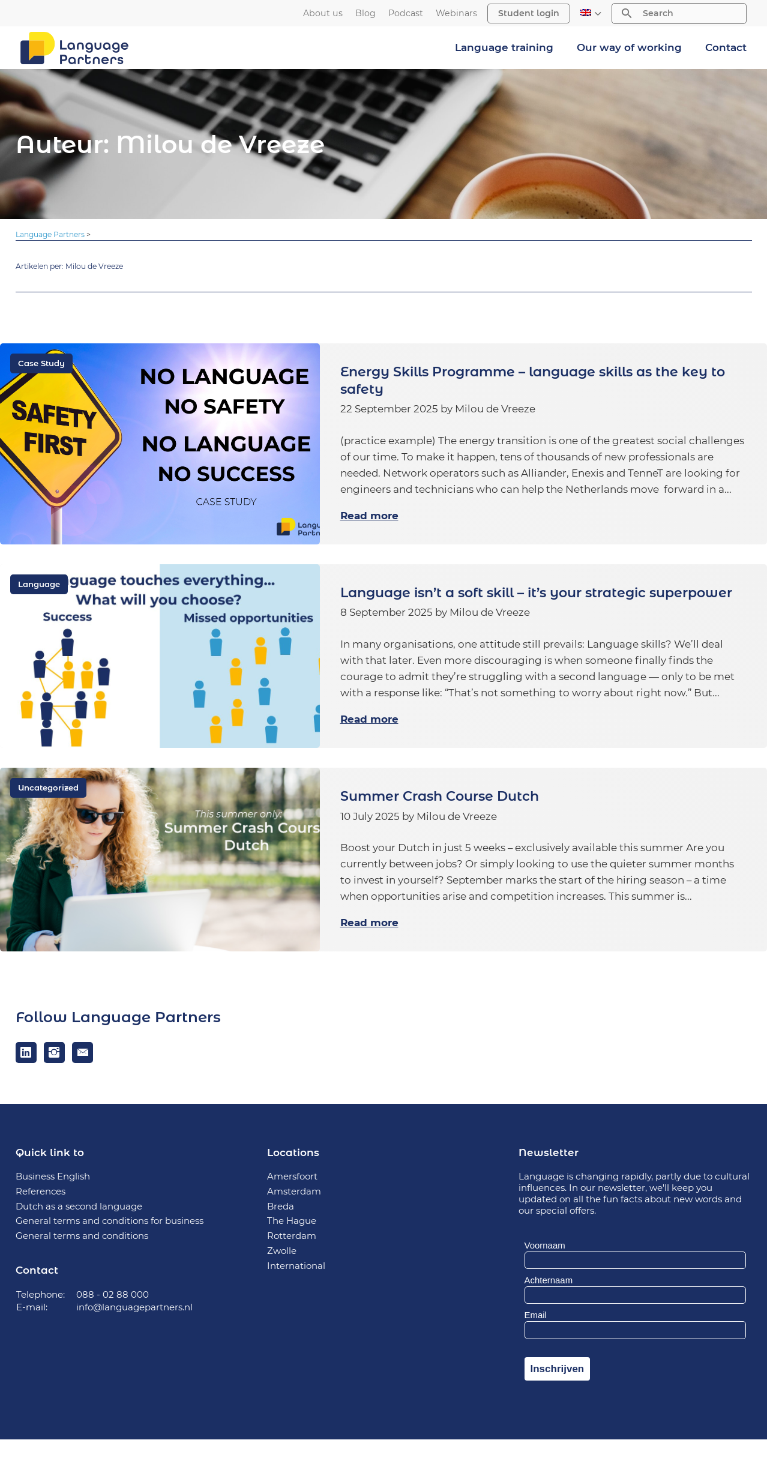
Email (536, 1334)
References (41, 1210)
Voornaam (545, 1264)
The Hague (291, 1239)
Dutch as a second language (79, 1225)
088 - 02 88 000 (112, 1313)
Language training (504, 47)
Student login (528, 13)
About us (323, 13)
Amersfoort (292, 1194)
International (296, 1284)
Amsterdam (294, 1210)
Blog (365, 13)
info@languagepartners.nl (134, 1325)
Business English (53, 1194)
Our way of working (629, 47)
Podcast (405, 13)
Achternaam (549, 1299)
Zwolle (281, 1269)
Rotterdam (291, 1254)
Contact (726, 47)
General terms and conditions (82, 1254)
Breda (280, 1225)
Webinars (456, 13)
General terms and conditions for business (110, 1239)
